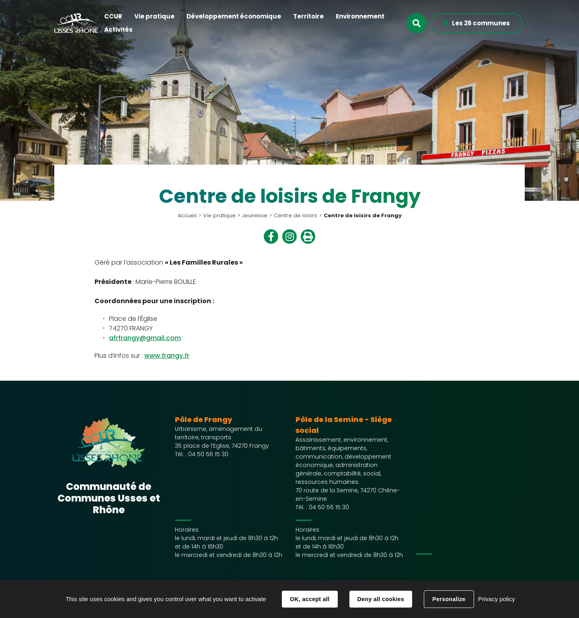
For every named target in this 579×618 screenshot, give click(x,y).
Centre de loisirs (295, 215)
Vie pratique (219, 215)
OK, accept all (309, 599)
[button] (113, 16)
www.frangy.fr (166, 355)
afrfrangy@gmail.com (145, 338)
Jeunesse (254, 215)
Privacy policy (496, 599)
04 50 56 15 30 (208, 454)
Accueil (187, 215)
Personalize (448, 599)
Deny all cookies (380, 599)
